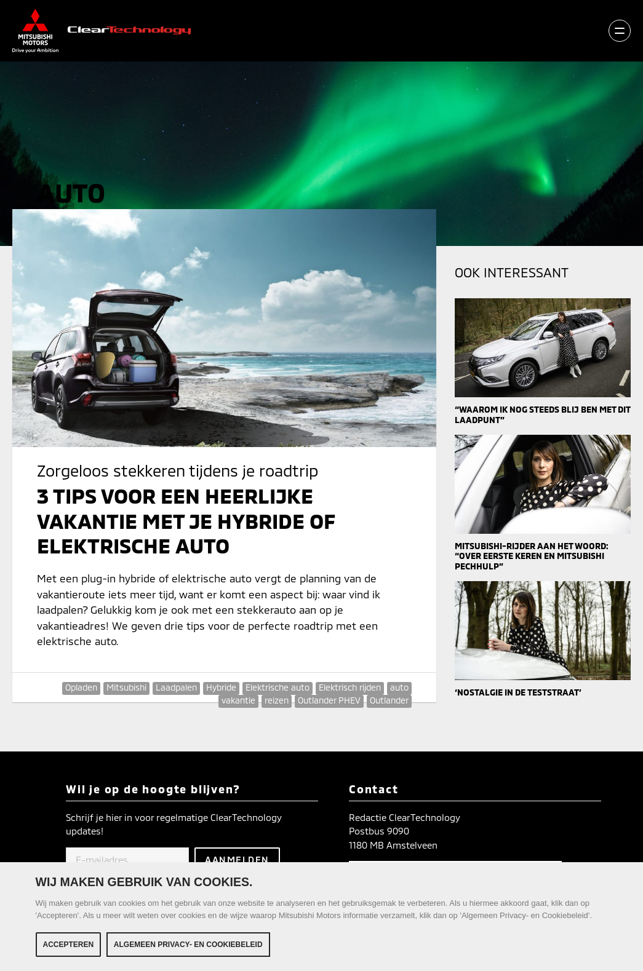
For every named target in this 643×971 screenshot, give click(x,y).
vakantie (238, 700)
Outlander (389, 700)
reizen (277, 700)
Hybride (221, 687)
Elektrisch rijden (350, 687)
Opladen (81, 687)
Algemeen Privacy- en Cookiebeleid (188, 944)
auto (399, 687)
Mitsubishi (126, 687)
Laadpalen (176, 687)
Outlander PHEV (329, 700)
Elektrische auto (278, 687)
